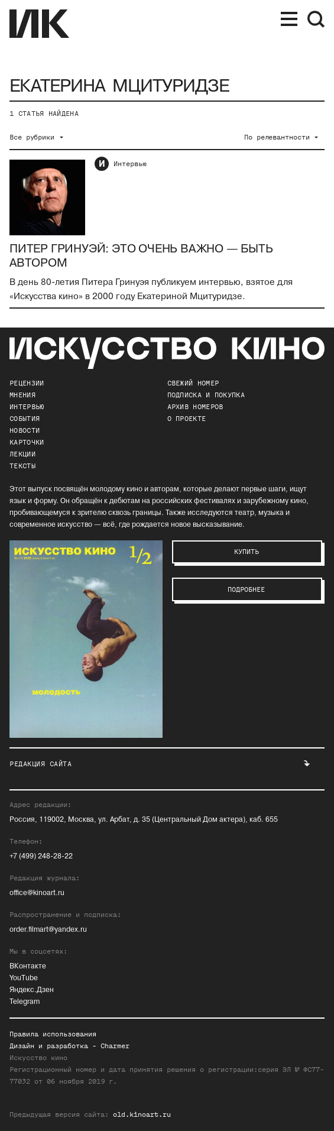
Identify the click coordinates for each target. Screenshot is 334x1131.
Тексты (22, 465)
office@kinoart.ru (36, 893)
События (24, 418)
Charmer (114, 1045)
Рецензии (26, 383)
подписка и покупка (206, 394)
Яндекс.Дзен (31, 990)
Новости (24, 430)
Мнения (22, 394)
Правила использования (52, 1034)
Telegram (24, 1002)
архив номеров (195, 406)
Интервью (130, 163)
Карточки (26, 442)
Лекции (22, 454)
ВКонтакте (27, 966)
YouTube (23, 978)
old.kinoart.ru (142, 1114)
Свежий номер (193, 383)
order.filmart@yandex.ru (48, 930)
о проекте (186, 418)
